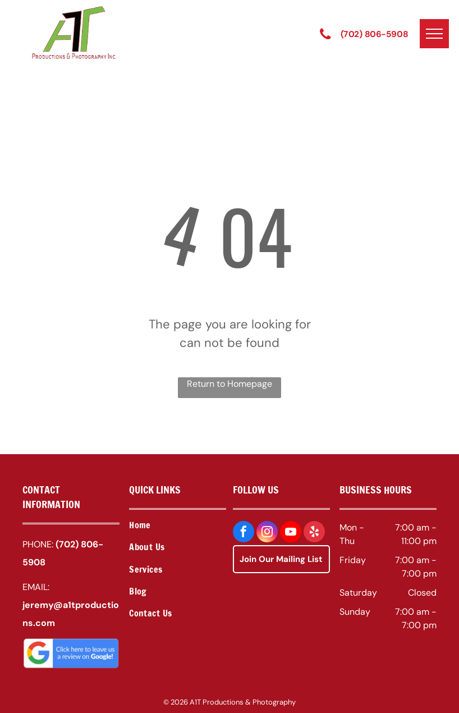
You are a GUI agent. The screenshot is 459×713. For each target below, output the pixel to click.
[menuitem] (177, 526)
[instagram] (267, 533)
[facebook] (243, 533)
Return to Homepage (229, 384)
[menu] (434, 33)
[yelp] (314, 533)
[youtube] (290, 533)
